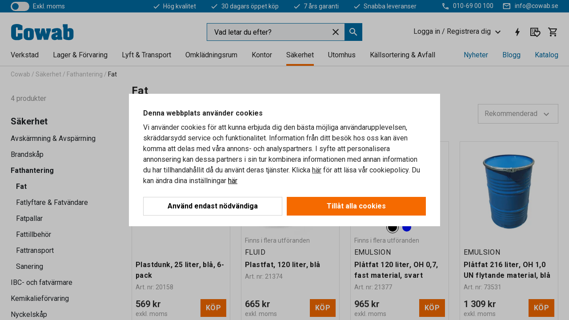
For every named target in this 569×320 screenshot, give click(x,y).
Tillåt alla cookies (356, 206)
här (316, 170)
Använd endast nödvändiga (213, 206)
